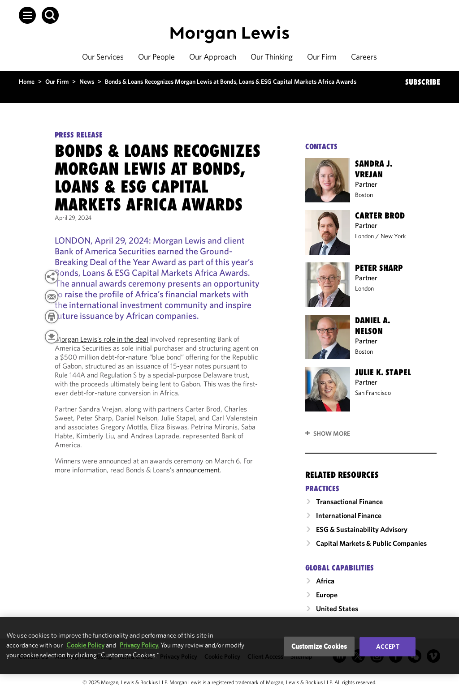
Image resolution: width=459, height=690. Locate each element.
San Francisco (373, 393)
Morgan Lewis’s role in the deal (101, 338)
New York (393, 236)
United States (337, 608)
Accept (387, 647)
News (86, 81)
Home (27, 81)
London (364, 236)
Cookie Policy (85, 645)
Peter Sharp (379, 268)
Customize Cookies (319, 646)
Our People (156, 56)
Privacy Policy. (139, 645)
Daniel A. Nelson (372, 325)
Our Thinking (272, 56)
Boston (364, 195)
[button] (27, 15)
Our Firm (322, 56)
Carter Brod (380, 215)
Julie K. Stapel (383, 372)
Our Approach (212, 56)
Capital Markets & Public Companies (371, 543)
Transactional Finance (349, 501)
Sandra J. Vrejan (373, 169)
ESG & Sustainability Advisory (361, 529)
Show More (331, 433)
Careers (364, 56)
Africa (325, 580)
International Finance (348, 515)
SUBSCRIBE (422, 81)
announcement (198, 469)
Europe (327, 594)
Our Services (103, 56)
